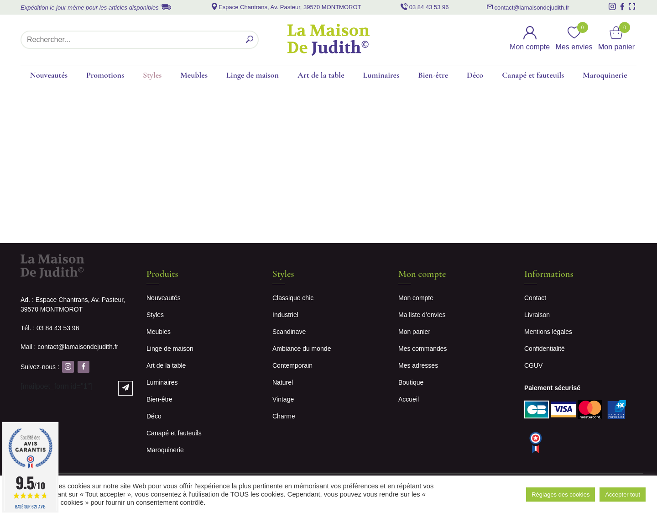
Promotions (105, 75)
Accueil (408, 399)
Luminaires (381, 75)
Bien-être (433, 75)
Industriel (285, 314)
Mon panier (414, 331)
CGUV (533, 365)
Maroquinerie (605, 75)
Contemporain (292, 365)
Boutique (410, 382)
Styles (152, 75)
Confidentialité (544, 348)
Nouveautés (49, 75)
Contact (535, 297)
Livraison (537, 314)
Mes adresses (418, 365)
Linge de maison (252, 75)
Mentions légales (548, 331)
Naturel (282, 382)
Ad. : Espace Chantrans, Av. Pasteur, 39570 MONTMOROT (73, 304)
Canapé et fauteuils (533, 75)
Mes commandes (422, 348)
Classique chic (292, 297)
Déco (475, 75)
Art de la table (320, 75)
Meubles (194, 75)
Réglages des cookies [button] (560, 494)
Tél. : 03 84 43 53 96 (50, 328)
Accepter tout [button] (622, 494)
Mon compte (415, 297)
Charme (283, 416)
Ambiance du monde (301, 348)
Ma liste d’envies (422, 314)
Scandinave (289, 331)
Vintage (283, 399)
